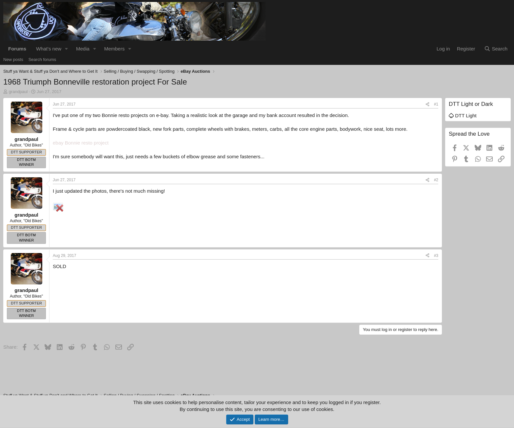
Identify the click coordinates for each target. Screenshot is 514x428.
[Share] (427, 104)
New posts (13, 59)
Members (114, 48)
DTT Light (463, 115)
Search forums (42, 59)
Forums (17, 48)
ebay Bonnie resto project (81, 143)
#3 (436, 255)
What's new (48, 48)
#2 (436, 180)
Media (82, 48)
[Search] (496, 49)
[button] (66, 49)
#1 (436, 104)
